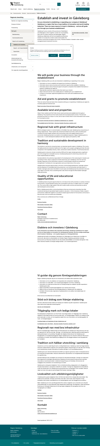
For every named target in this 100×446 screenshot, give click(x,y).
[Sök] (59, 4)
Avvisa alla (53, 55)
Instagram (74, 432)
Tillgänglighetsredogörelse (38, 443)
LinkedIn (74, 434)
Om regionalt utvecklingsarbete (19, 70)
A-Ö (58, 9)
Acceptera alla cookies (65, 55)
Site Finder (40, 209)
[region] (50, 52)
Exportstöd (16, 51)
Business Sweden (42, 202)
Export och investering (31, 13)
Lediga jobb (34, 432)
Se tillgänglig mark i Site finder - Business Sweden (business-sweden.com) (57, 323)
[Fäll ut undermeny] (32, 21)
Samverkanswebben (55, 432)
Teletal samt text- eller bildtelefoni (39, 434)
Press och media (54, 430)
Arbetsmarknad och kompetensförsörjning (17, 59)
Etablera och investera (19, 44)
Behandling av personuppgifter (56, 443)
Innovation (14, 55)
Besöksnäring (15, 34)
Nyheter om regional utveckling (19, 20)
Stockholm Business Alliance (45, 207)
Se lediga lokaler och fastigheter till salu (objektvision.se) (52, 321)
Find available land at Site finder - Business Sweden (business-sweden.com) (57, 123)
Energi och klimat (15, 24)
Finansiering (14, 27)
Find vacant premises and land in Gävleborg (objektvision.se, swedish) (55, 120)
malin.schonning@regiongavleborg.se (47, 222)
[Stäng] (71, 46)
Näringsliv (24, 13)
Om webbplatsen (14, 443)
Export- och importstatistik (21, 48)
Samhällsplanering (16, 63)
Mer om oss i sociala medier (78, 435)
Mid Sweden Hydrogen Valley (45, 204)
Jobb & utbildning (28, 9)
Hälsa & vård (13, 9)
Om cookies (25, 443)
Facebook (74, 430)
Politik (48, 9)
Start (11, 13)
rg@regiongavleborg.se (15, 434)
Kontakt (33, 430)
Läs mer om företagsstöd (44, 306)
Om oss (53, 9)
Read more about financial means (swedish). (49, 106)
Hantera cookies (34, 55)
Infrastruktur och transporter (18, 66)
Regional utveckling (39, 9)
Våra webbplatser (83, 9)
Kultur (20, 9)
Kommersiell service (17, 37)
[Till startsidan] (16, 4)
